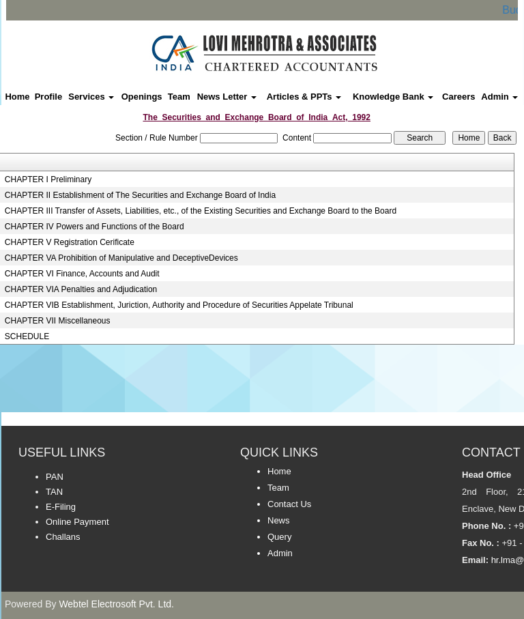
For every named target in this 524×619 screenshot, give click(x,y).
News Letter (227, 96)
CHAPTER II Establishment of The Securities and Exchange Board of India (140, 195)
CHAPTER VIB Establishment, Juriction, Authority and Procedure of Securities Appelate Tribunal (179, 305)
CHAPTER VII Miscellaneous (58, 321)
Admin (499, 96)
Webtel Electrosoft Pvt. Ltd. (116, 604)
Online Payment (77, 522)
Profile (48, 96)
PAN (54, 477)
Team (179, 96)
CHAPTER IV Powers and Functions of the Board (94, 226)
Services (91, 96)
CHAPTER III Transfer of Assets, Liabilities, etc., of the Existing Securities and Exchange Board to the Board (200, 211)
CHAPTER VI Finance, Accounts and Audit (82, 273)
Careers (458, 96)
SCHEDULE (27, 336)
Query (279, 537)
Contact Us (289, 504)
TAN (54, 492)
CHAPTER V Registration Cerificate (69, 242)
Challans (63, 537)
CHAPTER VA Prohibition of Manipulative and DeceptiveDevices (121, 258)
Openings (141, 96)
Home (17, 96)
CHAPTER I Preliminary (48, 179)
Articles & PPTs (304, 96)
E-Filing (61, 507)
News (278, 520)
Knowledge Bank (393, 96)
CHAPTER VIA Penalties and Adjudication (81, 289)
